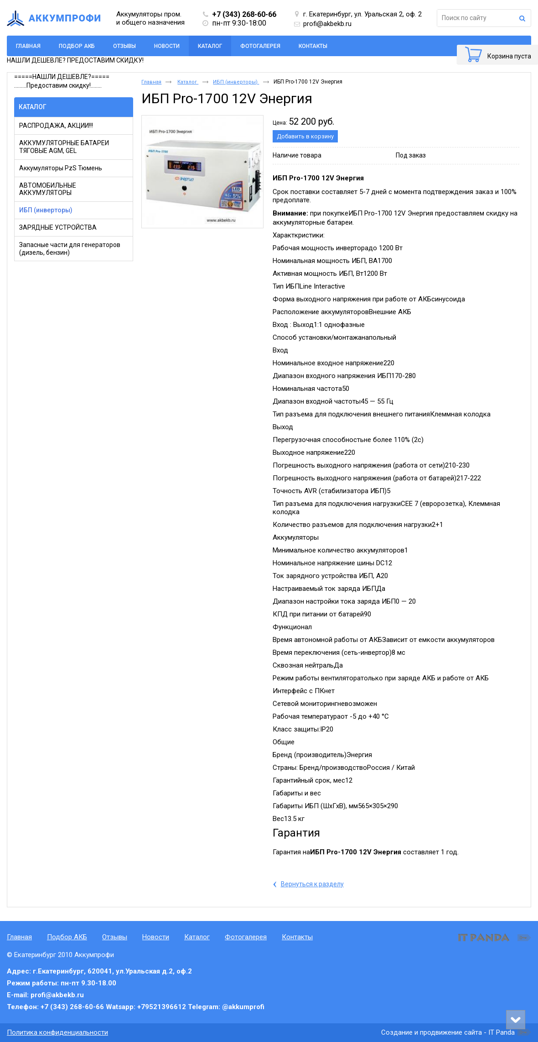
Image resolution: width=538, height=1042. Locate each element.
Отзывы (114, 937)
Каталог (210, 46)
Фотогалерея (246, 937)
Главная (151, 82)
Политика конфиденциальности (57, 1032)
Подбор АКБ (67, 937)
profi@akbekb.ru (327, 24)
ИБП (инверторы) (236, 82)
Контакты (297, 937)
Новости (155, 937)
